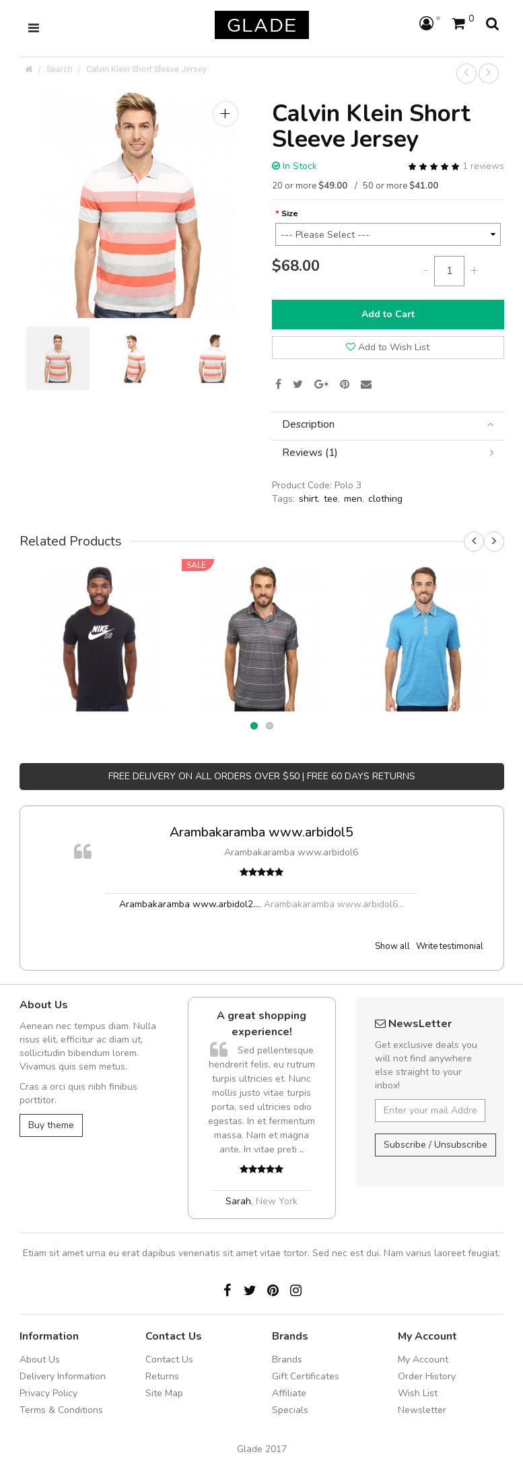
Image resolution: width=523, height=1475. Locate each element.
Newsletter (422, 1410)
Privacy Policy (48, 1393)
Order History (427, 1376)
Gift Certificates (305, 1376)
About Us (40, 1359)
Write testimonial (449, 946)
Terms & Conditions (61, 1410)
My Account (423, 1359)
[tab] (388, 424)
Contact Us (169, 1359)
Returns (162, 1376)
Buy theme (51, 1125)
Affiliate (289, 1393)
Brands (287, 1359)
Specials (290, 1410)
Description (388, 424)
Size (289, 213)
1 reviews (483, 166)
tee (331, 498)
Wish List (418, 1393)
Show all (392, 946)
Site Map (164, 1393)
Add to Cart (388, 314)
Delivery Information (63, 1376)
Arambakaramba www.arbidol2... (189, 904)
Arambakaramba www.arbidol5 (261, 832)
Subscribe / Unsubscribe (435, 1144)
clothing (385, 498)
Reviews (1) (388, 453)
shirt (308, 498)
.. (302, 1149)
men (353, 498)
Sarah (238, 1201)
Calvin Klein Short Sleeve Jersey (146, 69)
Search (59, 69)
